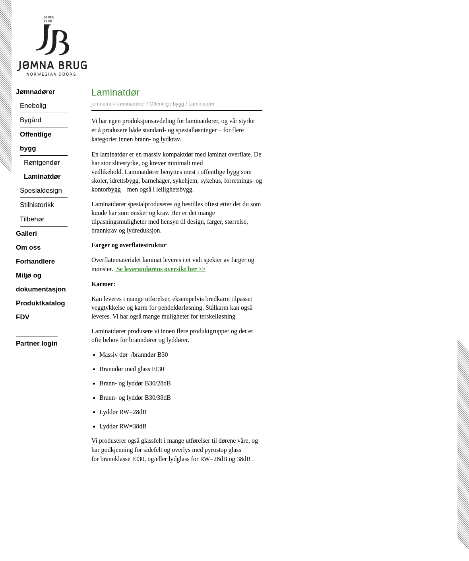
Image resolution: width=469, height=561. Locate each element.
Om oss (28, 247)
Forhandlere (35, 261)
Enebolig (33, 105)
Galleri (26, 233)
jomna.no (101, 104)
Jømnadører (35, 92)
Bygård (30, 120)
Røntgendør (42, 162)
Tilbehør (32, 219)
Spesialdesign (41, 190)
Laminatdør (42, 176)
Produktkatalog (40, 303)
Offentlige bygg (35, 141)
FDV (22, 317)
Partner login (37, 343)
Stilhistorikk (37, 205)
